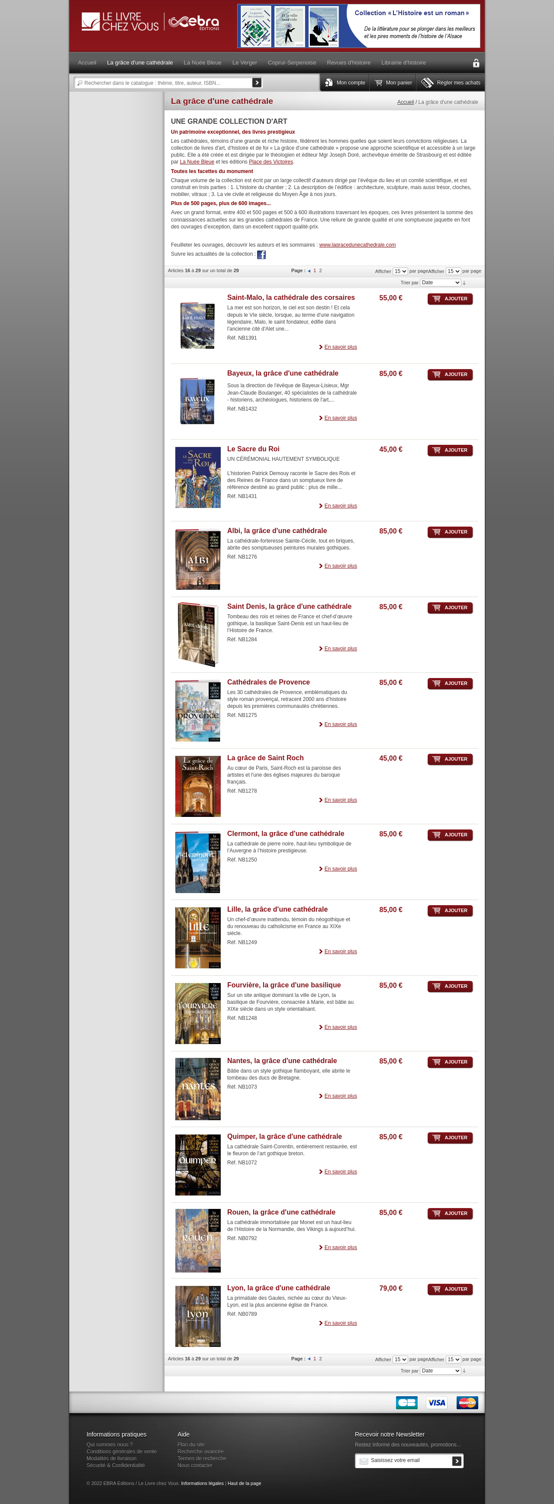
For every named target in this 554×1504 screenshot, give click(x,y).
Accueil (405, 102)
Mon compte (351, 83)
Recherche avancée (200, 1452)
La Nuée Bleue (197, 162)
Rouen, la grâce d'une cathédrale (281, 1212)
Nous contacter (195, 1465)
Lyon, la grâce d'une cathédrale (278, 1288)
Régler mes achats (458, 83)
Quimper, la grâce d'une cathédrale (284, 1136)
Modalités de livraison (111, 1459)
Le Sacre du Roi (253, 449)
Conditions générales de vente (122, 1452)
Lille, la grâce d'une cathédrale (277, 909)
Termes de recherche (201, 1459)
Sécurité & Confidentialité (116, 1465)
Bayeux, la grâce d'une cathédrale (282, 373)
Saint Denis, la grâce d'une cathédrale (289, 606)
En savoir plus (341, 347)
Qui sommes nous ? (110, 1445)
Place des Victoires (271, 162)
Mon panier (399, 83)
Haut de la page (244, 1483)
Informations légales (202, 1483)
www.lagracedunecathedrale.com (357, 245)
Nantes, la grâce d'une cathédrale (282, 1060)
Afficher (436, 271)
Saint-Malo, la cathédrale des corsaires (291, 297)
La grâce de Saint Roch (265, 758)
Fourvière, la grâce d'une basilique (284, 985)
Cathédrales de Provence (268, 682)
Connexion (476, 63)
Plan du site (191, 1445)
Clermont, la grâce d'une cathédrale (286, 833)
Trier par (410, 282)
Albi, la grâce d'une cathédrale (277, 530)
